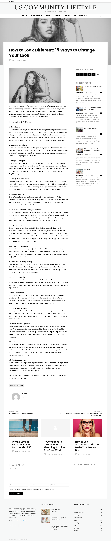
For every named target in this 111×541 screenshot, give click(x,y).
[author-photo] (13, 451)
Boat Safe (87, 169)
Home (48, 16)
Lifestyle (57, 16)
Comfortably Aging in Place (59, 517)
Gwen (48, 454)
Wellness (67, 16)
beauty (12, 385)
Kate (13, 60)
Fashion (12, 46)
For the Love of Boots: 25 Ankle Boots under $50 (21, 444)
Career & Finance (37, 16)
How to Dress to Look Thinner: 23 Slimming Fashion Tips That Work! (54, 446)
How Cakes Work (56, 509)
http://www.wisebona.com (27, 397)
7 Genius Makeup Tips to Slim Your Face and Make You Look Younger (80, 414)
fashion (20, 385)
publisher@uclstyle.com (22, 521)
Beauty (25, 16)
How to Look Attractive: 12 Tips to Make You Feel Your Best (87, 446)
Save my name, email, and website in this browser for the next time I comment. (33, 489)
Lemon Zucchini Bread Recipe (21, 413)
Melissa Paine (79, 92)
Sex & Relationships (81, 16)
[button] (100, 16)
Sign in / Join (12, 1)
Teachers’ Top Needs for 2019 (93, 87)
